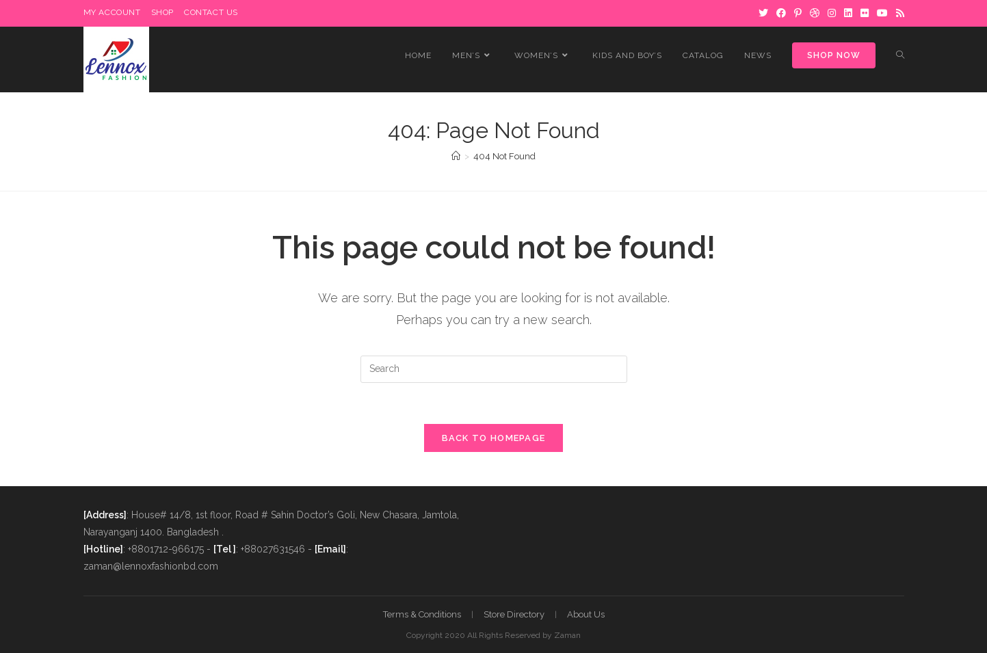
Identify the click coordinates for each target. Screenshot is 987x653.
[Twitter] (763, 13)
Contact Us (211, 12)
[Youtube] (882, 13)
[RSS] (898, 13)
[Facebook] (781, 13)
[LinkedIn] (848, 13)
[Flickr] (864, 13)
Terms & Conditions (422, 614)
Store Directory (514, 614)
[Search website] (900, 56)
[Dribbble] (815, 13)
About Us (586, 614)
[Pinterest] (798, 13)
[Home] (455, 156)
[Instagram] (832, 13)
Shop (162, 12)
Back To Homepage (494, 438)
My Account (112, 12)
